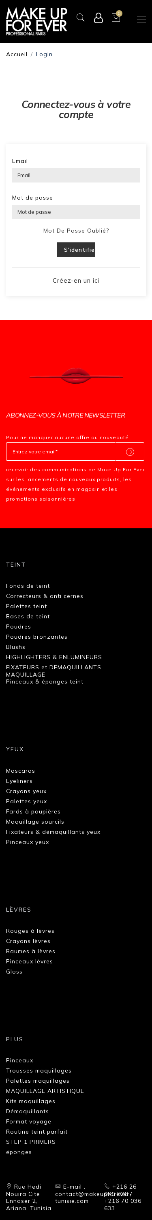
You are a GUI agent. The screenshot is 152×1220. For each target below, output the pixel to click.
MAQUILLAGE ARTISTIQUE (45, 1091)
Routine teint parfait (37, 1131)
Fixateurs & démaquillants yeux (53, 831)
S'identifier (79, 249)
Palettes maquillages (38, 1080)
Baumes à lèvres (31, 951)
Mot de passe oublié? (76, 230)
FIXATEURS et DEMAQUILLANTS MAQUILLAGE (53, 671)
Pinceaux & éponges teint (44, 681)
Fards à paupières (33, 811)
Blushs (16, 647)
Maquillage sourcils (35, 821)
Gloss (14, 971)
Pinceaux (19, 1060)
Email (20, 161)
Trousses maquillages (39, 1070)
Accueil (17, 54)
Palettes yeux (26, 801)
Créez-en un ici (76, 280)
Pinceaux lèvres (29, 961)
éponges (19, 1152)
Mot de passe (32, 197)
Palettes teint (26, 606)
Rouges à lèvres (30, 930)
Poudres (18, 626)
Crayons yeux (26, 791)
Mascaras (20, 770)
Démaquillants (27, 1111)
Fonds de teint (28, 585)
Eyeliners (19, 781)
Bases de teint (28, 616)
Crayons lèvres (28, 941)
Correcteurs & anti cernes (44, 596)
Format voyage (28, 1121)
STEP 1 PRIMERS (31, 1141)
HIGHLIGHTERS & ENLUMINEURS (54, 657)
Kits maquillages (31, 1101)
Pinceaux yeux (27, 842)
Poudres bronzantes (37, 636)
